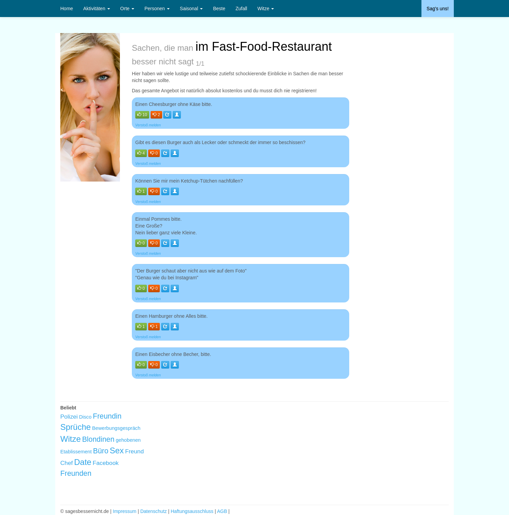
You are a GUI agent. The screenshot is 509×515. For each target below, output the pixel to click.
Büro (100, 451)
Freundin (107, 416)
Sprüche (75, 427)
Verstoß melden (148, 125)
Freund (134, 451)
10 (142, 114)
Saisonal (191, 8)
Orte (127, 8)
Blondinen (98, 439)
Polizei (69, 416)
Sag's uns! (438, 8)
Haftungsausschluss (192, 511)
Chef (66, 462)
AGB (222, 511)
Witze (265, 8)
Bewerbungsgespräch (116, 428)
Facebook (106, 462)
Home (66, 8)
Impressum (124, 511)
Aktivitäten (96, 8)
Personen (157, 8)
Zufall (241, 8)
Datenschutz (153, 511)
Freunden (75, 473)
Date (83, 462)
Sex (117, 450)
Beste (219, 8)
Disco (85, 417)
